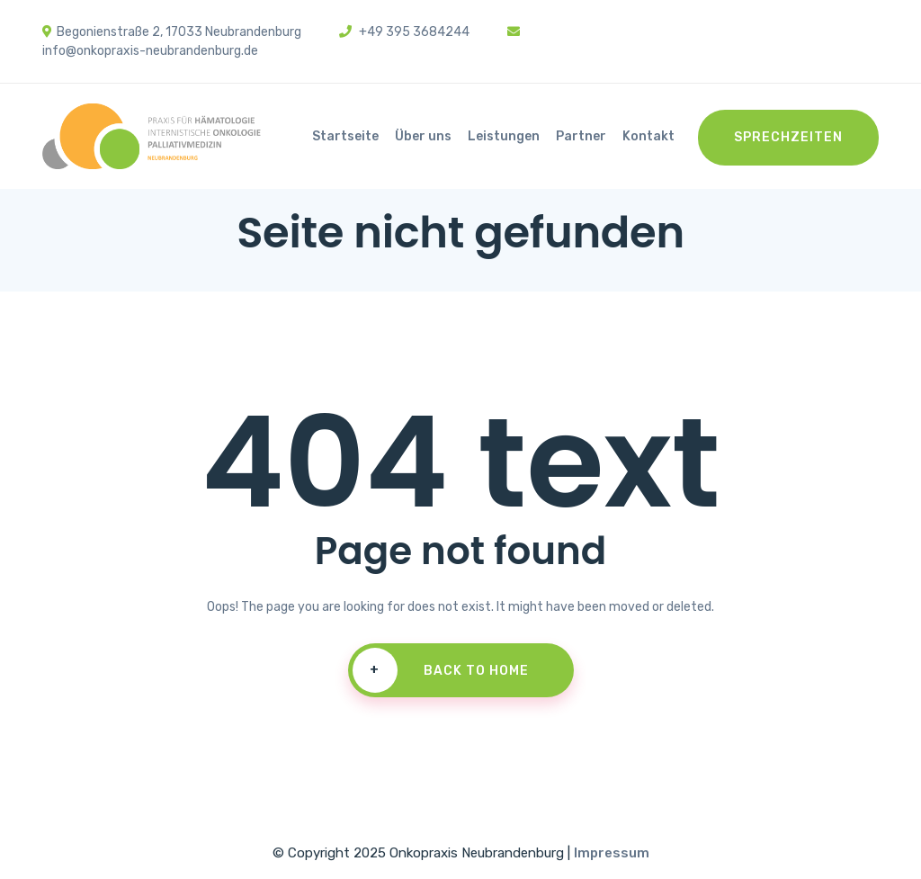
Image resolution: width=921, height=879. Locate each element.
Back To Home (441, 670)
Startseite (345, 136)
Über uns (423, 136)
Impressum (611, 853)
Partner (581, 136)
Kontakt (648, 136)
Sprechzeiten (788, 137)
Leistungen (504, 136)
